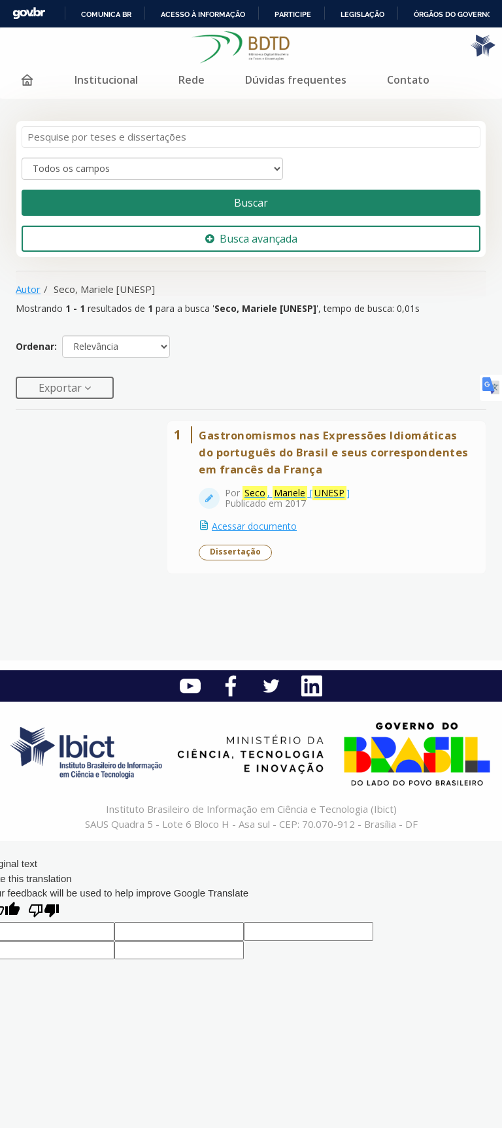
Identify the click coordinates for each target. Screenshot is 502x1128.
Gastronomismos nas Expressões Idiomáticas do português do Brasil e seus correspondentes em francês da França (334, 452)
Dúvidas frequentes (295, 80)
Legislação (362, 14)
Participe (293, 14)
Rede (191, 80)
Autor (28, 289)
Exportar (61, 388)
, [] (296, 493)
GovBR (28, 13)
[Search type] (152, 169)
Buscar (251, 203)
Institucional (106, 80)
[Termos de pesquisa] (251, 137)
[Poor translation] (43, 912)
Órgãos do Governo (453, 14)
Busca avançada (251, 238)
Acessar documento (254, 526)
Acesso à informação (203, 14)
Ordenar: (36, 346)
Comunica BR (106, 14)
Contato (408, 80)
